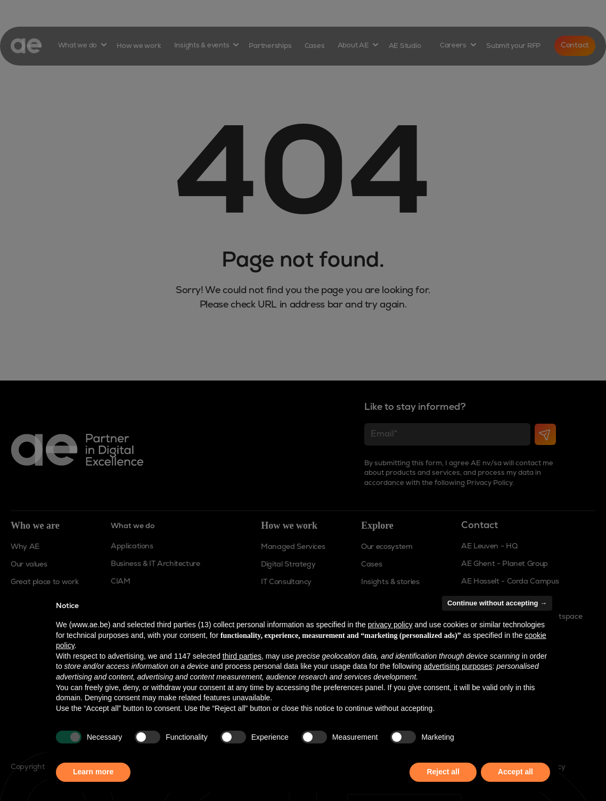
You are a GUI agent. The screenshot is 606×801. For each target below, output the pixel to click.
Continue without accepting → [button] (497, 603)
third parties (242, 656)
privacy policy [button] (390, 624)
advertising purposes (457, 666)
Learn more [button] (93, 771)
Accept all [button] (515, 771)
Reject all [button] (443, 771)
